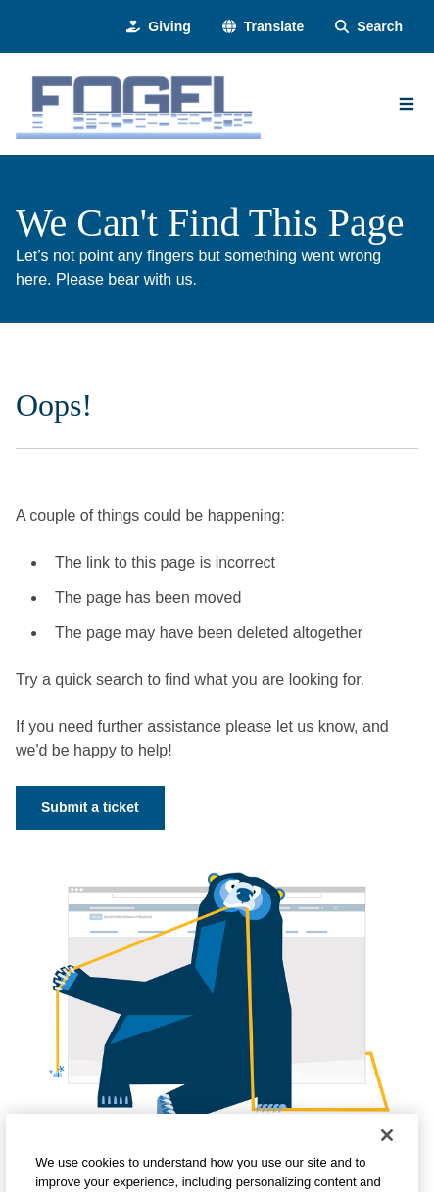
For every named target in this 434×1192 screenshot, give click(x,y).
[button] (263, 27)
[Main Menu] (406, 103)
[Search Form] (368, 27)
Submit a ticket (90, 807)
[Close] (387, 1147)
